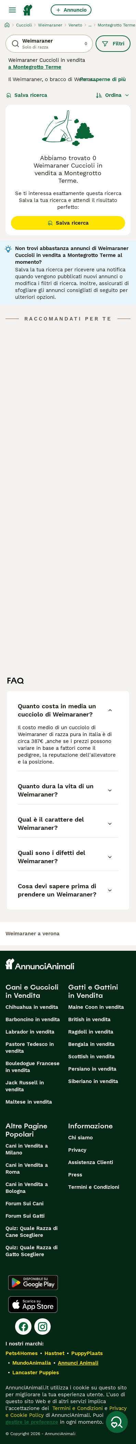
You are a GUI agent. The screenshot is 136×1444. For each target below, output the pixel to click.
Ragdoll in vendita (90, 1032)
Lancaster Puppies (35, 1372)
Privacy (77, 1150)
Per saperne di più (103, 79)
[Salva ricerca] (117, 1422)
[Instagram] (42, 1326)
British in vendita (89, 1019)
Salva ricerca (26, 95)
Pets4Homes (21, 1353)
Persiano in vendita (92, 1069)
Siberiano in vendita (93, 1081)
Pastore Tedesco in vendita (29, 1047)
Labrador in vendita (29, 1032)
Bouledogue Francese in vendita (32, 1066)
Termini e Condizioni (93, 1187)
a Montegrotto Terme (34, 67)
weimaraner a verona (32, 933)
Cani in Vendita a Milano (26, 1149)
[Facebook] (23, 1326)
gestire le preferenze (31, 1422)
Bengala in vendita (91, 1044)
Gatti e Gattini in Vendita (93, 991)
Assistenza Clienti (90, 1162)
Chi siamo (80, 1138)
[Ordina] (112, 95)
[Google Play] (33, 1282)
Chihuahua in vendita (31, 1007)
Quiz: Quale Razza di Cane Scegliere (31, 1231)
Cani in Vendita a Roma (26, 1168)
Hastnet (54, 1353)
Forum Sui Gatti (25, 1216)
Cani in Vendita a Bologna (26, 1187)
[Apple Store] (32, 1304)
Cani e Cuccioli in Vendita (32, 991)
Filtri (113, 43)
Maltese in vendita (28, 1102)
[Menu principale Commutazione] (12, 10)
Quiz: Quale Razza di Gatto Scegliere (31, 1250)
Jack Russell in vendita (24, 1086)
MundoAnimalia (31, 1363)
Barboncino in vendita (32, 1019)
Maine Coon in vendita (96, 1007)
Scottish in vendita (91, 1056)
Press (75, 1175)
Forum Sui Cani (24, 1203)
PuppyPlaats (87, 1353)
